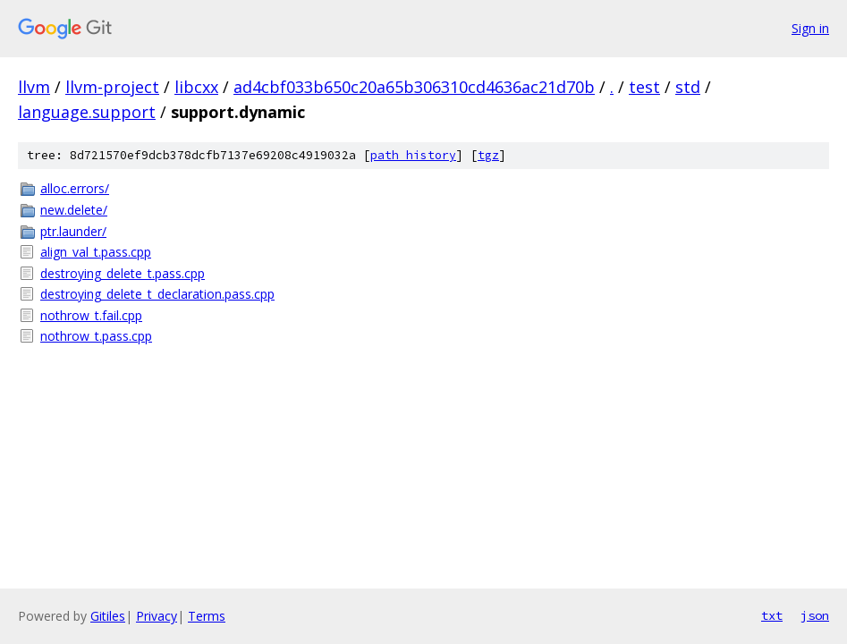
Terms (206, 615)
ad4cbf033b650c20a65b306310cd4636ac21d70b (414, 86)
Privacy (156, 615)
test (644, 86)
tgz (488, 155)
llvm (34, 86)
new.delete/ (73, 209)
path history (413, 155)
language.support (87, 112)
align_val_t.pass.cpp (95, 251)
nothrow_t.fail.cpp (91, 315)
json (814, 615)
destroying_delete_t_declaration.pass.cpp (157, 293)
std (687, 86)
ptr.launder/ (73, 231)
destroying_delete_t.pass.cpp (122, 273)
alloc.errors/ (74, 188)
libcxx (196, 86)
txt (772, 615)
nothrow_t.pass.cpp (96, 335)
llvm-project (112, 86)
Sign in (810, 28)
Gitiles (107, 615)
